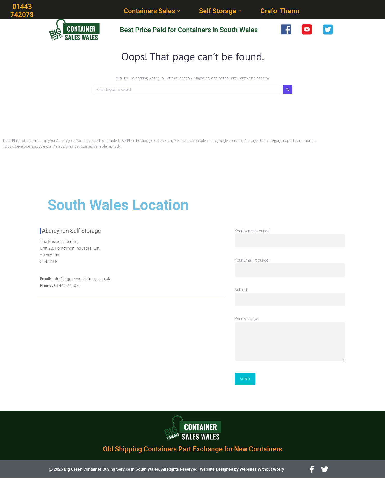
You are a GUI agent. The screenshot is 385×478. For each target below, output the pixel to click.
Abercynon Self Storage (71, 231)
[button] (152, 11)
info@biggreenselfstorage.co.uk (81, 278)
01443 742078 (67, 285)
